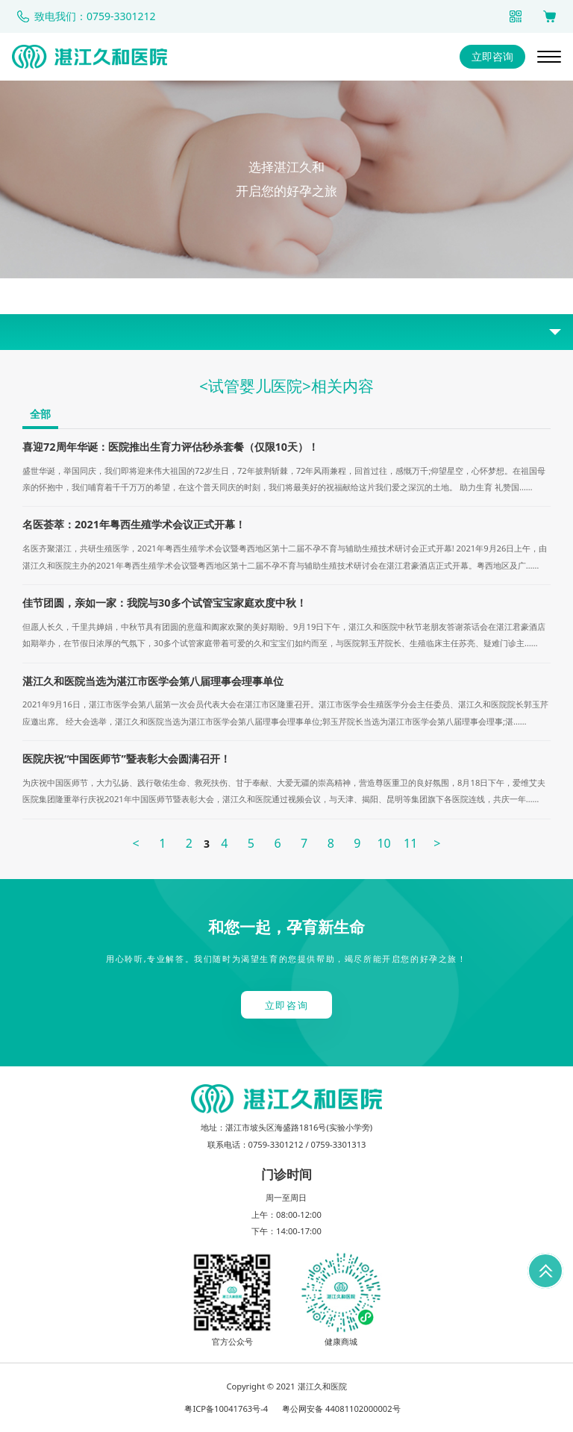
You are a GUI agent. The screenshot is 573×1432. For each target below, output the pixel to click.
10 (383, 843)
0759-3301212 (276, 1144)
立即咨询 (492, 56)
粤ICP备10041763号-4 (226, 1408)
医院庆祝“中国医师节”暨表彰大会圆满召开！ (126, 758)
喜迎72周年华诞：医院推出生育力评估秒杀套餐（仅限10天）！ (170, 447)
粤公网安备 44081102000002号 (341, 1408)
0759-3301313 (338, 1144)
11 (410, 843)
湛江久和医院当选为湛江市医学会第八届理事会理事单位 (153, 681)
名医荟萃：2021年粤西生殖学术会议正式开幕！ (133, 524)
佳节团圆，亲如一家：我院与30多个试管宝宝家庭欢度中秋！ (164, 602)
